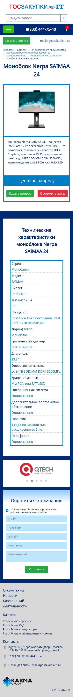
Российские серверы (17, 621)
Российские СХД (13, 625)
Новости (10, 595)
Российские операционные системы (27, 633)
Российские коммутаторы (20, 629)
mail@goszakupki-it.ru (55, 41)
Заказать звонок (16, 41)
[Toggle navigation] (8, 29)
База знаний (13, 600)
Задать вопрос (20, 193)
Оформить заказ (53, 193)
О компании (13, 590)
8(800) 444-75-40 (41, 29)
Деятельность (15, 606)
